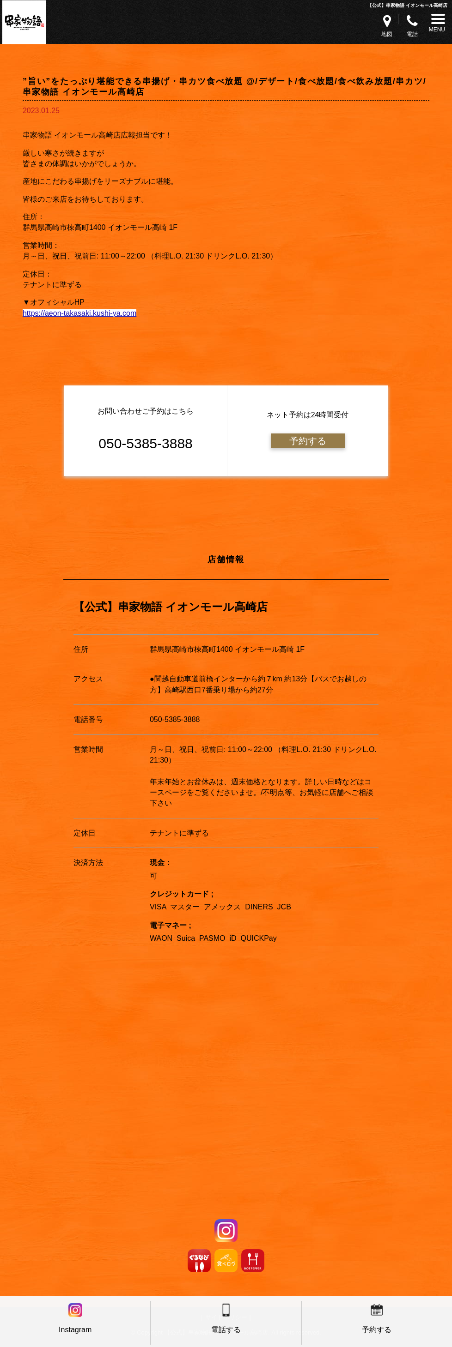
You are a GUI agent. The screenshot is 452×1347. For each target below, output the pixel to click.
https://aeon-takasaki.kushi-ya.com (79, 313)
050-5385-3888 (175, 719)
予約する (307, 441)
